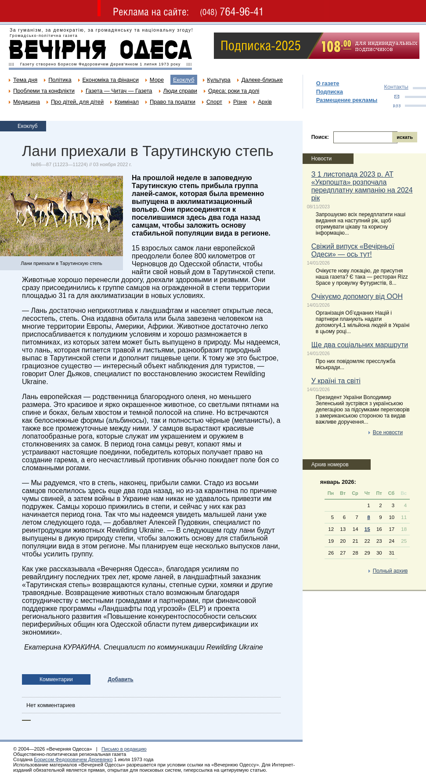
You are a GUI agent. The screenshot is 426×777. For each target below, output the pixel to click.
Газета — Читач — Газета (119, 90)
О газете (327, 83)
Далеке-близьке (262, 79)
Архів (265, 101)
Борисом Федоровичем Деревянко (73, 759)
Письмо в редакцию (124, 749)
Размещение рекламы (347, 100)
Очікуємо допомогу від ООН (357, 296)
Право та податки (172, 101)
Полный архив (390, 571)
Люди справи (180, 90)
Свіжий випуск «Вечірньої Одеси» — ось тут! (352, 250)
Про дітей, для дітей (77, 101)
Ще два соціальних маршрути (359, 345)
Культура (219, 79)
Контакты (396, 87)
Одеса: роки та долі (233, 90)
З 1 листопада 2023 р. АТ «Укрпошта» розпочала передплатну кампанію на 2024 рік (362, 186)
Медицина (26, 101)
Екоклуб (183, 79)
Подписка (329, 91)
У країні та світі (336, 381)
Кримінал (127, 101)
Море (157, 79)
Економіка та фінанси (111, 79)
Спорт (214, 101)
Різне (240, 101)
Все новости (388, 432)
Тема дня (25, 79)
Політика (59, 79)
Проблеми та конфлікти (44, 90)
